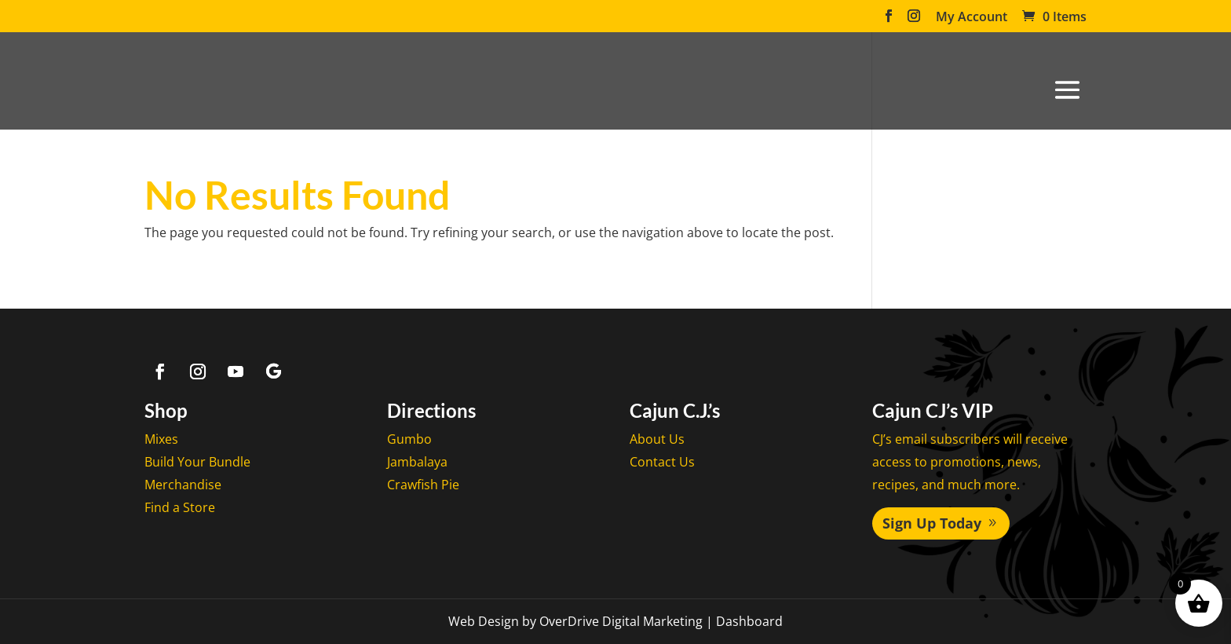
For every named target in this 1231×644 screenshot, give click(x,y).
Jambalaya (417, 461)
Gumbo (409, 439)
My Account (971, 17)
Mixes (161, 439)
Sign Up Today (931, 523)
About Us (657, 439)
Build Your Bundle (197, 461)
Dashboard (749, 621)
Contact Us (662, 461)
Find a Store (179, 507)
